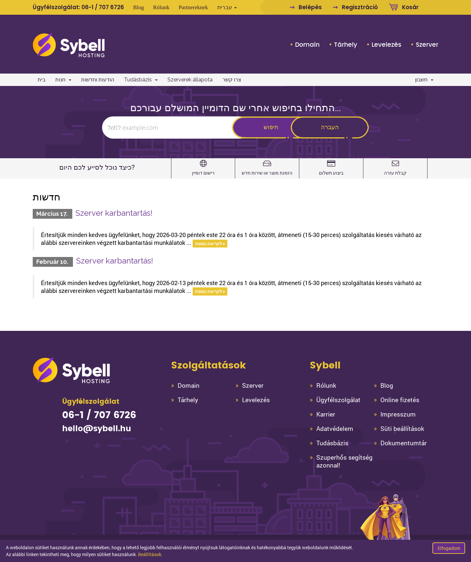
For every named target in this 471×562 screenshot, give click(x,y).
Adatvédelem (334, 429)
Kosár (410, 7)
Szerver (427, 45)
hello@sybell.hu (96, 428)
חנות (63, 80)
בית (41, 80)
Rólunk (161, 7)
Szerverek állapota (190, 80)
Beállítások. (150, 554)
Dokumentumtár (403, 443)
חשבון (424, 80)
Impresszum (398, 414)
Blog (138, 7)
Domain (307, 45)
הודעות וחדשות (97, 80)
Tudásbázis (141, 80)
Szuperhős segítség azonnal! (344, 461)
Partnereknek (193, 7)
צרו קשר (231, 80)
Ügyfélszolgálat (338, 400)
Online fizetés (399, 400)
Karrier (325, 414)
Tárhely (345, 45)
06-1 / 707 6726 (102, 7)
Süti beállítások (402, 429)
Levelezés (386, 45)
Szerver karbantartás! (114, 213)
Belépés (310, 7)
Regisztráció (360, 7)
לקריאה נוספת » (210, 243)
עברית (227, 7)
